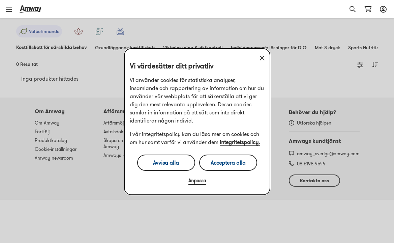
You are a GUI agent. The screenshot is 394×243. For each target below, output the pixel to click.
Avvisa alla (166, 162)
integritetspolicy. (240, 142)
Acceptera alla (228, 162)
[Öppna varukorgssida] (368, 9)
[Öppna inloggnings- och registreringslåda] (382, 9)
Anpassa (197, 181)
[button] (11, 9)
